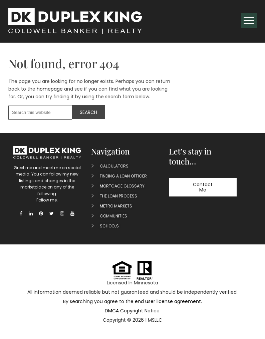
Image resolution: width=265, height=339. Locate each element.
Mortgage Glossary (122, 186)
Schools (109, 226)
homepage (50, 89)
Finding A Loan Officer (123, 176)
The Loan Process (118, 196)
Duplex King (75, 21)
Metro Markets (116, 206)
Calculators (114, 166)
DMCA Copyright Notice (132, 310)
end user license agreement (168, 301)
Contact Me (203, 187)
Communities (113, 216)
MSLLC (155, 320)
